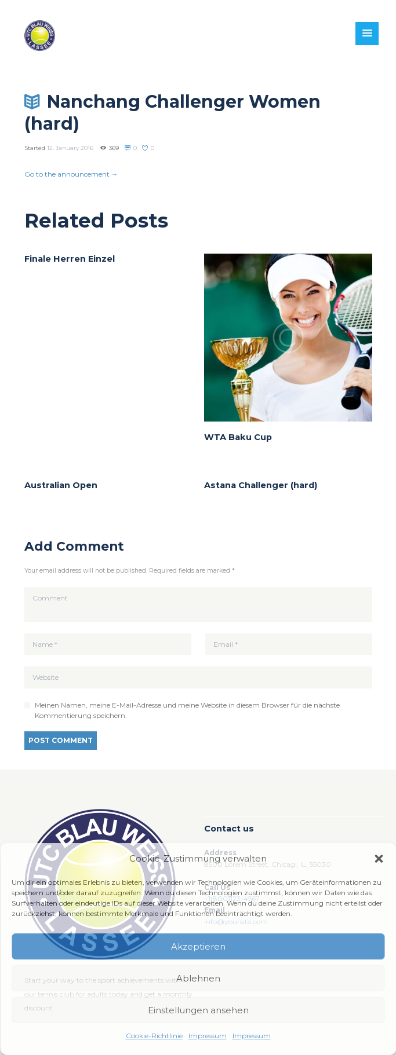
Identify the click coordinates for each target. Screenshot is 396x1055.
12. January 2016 (70, 148)
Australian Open (60, 485)
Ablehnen (198, 978)
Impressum (207, 1035)
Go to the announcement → (71, 174)
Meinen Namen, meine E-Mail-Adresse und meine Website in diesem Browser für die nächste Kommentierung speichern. (187, 710)
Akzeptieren (198, 946)
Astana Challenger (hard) (260, 485)
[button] (378, 858)
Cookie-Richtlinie (154, 1035)
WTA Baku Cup (238, 437)
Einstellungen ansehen (198, 1010)
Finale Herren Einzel (69, 259)
